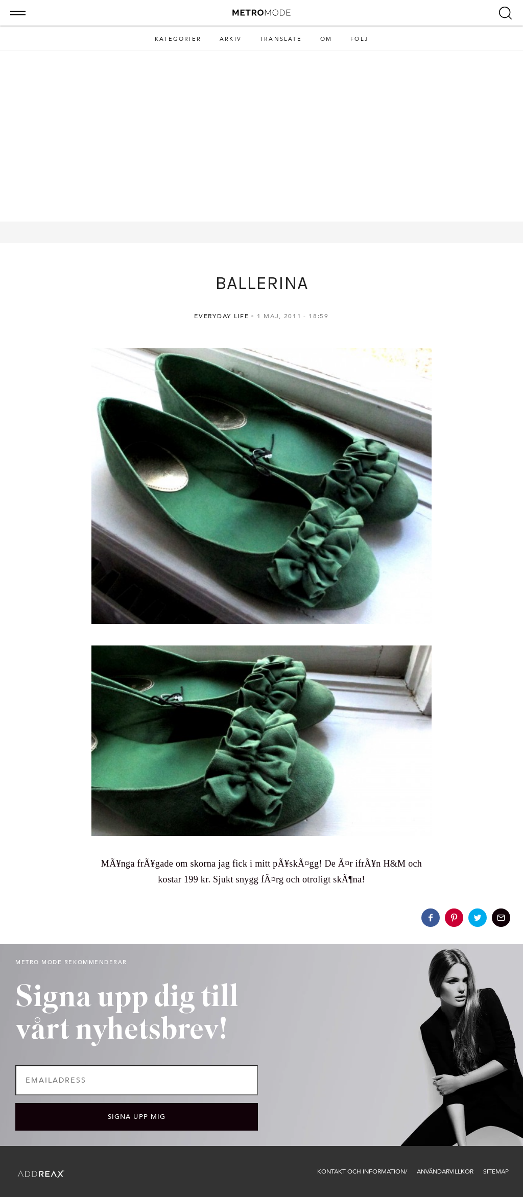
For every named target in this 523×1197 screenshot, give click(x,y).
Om (326, 39)
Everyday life (221, 316)
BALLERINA (261, 283)
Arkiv (231, 39)
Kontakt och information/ (362, 1171)
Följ (359, 39)
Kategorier (178, 39)
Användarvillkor (445, 1171)
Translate (281, 39)
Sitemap (496, 1171)
